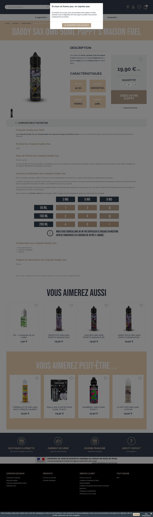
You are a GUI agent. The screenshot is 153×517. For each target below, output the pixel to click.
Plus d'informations (146, 514)
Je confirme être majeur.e (76, 25)
